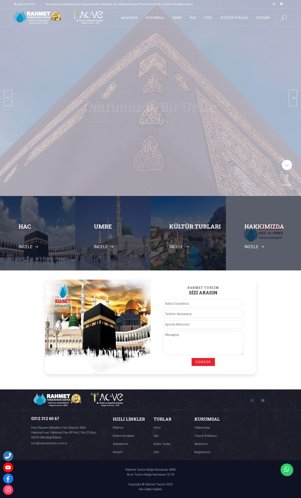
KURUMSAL (155, 18)
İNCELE (29, 246)
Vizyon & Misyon (205, 436)
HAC (193, 18)
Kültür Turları (162, 444)
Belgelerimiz (202, 452)
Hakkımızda (202, 427)
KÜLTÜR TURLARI (234, 18)
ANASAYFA (129, 18)
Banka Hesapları (123, 436)
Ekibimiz (118, 427)
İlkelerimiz (201, 444)
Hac (156, 436)
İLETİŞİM (263, 18)
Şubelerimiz (120, 444)
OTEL (208, 18)
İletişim (117, 452)
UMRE (177, 18)
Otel (156, 452)
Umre (157, 427)
